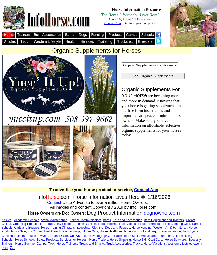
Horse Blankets (86, 224)
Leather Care (59, 236)
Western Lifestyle (179, 243)
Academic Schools (26, 220)
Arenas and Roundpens (157, 236)
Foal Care (51, 231)
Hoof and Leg (146, 231)
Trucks (137, 243)
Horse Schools (25, 240)
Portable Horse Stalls (125, 236)
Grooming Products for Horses (33, 224)
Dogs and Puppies (117, 227)
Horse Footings (69, 231)
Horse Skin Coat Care (147, 240)
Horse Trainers (67, 243)
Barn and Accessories (127, 220)
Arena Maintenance (54, 220)
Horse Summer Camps (30, 243)
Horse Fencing (141, 227)
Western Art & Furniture (169, 227)
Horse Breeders (149, 224)
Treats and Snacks (92, 243)
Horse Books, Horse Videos (117, 224)
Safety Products (47, 240)
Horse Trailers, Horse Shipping (110, 240)
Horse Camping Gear (175, 224)
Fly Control (35, 231)
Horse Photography (96, 236)
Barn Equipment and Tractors (164, 220)
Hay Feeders (64, 224)
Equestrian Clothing (89, 227)
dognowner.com (162, 213)
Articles (6, 220)
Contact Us (57, 202)
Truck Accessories (118, 243)
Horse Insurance (169, 231)
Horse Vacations (155, 243)
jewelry (197, 243)
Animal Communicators (85, 220)
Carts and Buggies (26, 227)
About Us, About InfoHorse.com (129, 19)
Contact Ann (146, 190)
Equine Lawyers (37, 236)
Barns (107, 220)
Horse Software (175, 240)
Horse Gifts (90, 231)
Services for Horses (73, 240)
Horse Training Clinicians (58, 227)
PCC (5, 248)
